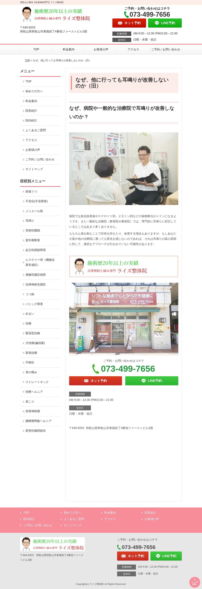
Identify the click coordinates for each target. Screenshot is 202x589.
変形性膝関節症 (36, 430)
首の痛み (31, 372)
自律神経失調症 (36, 284)
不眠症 (30, 362)
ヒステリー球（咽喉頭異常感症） (40, 262)
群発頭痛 (31, 352)
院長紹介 (31, 110)
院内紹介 (31, 120)
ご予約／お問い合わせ (165, 49)
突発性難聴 (33, 230)
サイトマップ (34, 169)
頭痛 (28, 323)
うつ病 (30, 294)
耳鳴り (30, 220)
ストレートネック (37, 381)
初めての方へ (34, 91)
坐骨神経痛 (33, 411)
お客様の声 (101, 49)
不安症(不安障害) (37, 201)
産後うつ (31, 191)
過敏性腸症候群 (36, 274)
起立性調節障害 (36, 250)
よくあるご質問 (36, 130)
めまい (30, 313)
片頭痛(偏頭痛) (35, 343)
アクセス (133, 49)
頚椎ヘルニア (34, 391)
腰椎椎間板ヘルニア (39, 420)
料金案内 (68, 49)
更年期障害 (33, 240)
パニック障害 (34, 304)
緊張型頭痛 (33, 333)
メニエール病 (34, 211)
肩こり (30, 401)
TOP (36, 49)
